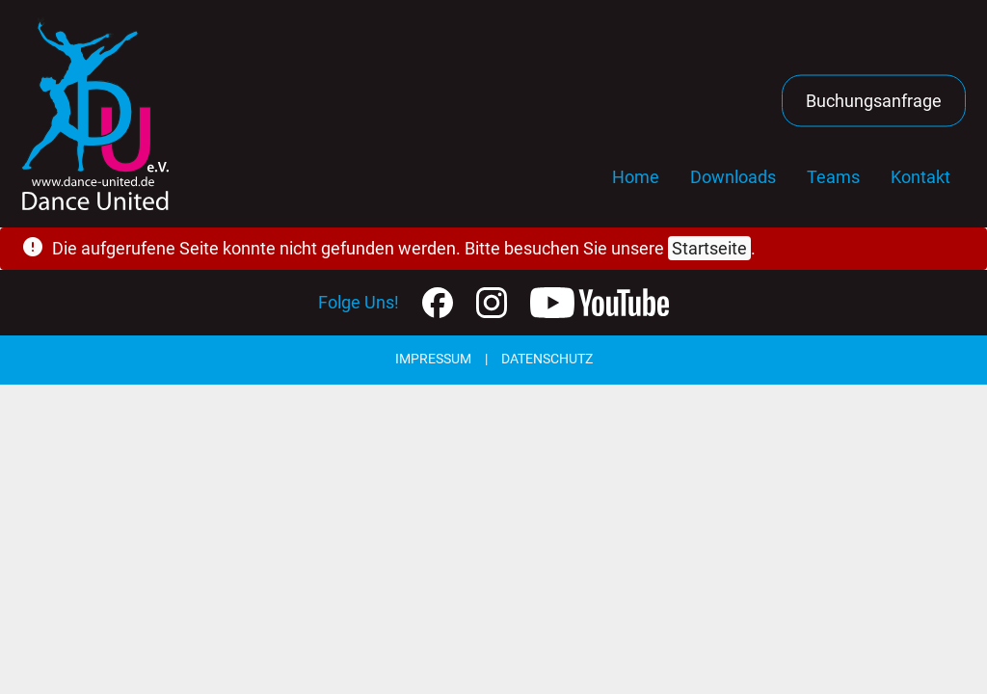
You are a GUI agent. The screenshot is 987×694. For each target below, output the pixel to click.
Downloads (733, 177)
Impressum (433, 359)
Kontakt (920, 177)
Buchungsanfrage (874, 101)
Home (635, 177)
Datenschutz (547, 359)
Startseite (709, 248)
